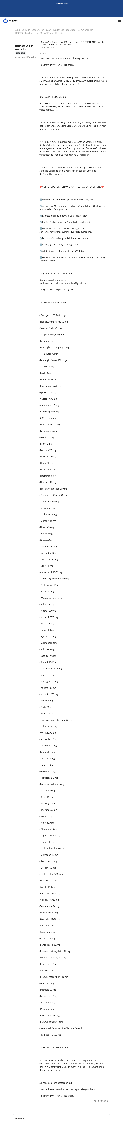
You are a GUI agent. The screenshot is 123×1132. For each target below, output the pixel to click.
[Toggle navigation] (119, 21)
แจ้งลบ (42, 53)
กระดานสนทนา (22, 29)
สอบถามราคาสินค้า (41, 29)
